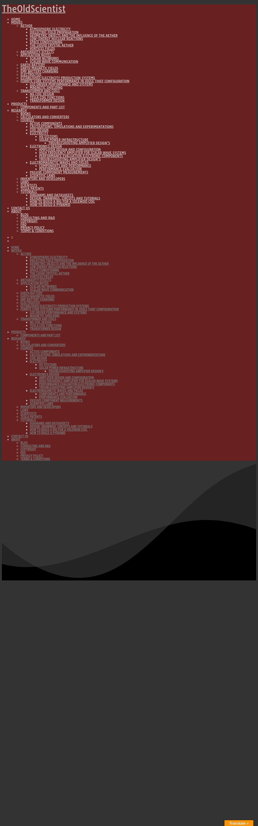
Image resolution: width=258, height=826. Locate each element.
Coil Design (39, 130)
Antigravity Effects (37, 52)
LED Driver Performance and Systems (61, 84)
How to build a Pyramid (50, 205)
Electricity (39, 133)
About (16, 211)
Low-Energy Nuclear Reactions (56, 39)
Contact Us (20, 208)
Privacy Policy (32, 228)
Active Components (46, 123)
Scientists (28, 185)
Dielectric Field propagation (54, 32)
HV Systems (48, 136)
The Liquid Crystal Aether (52, 45)
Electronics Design (46, 146)
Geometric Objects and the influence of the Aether (74, 35)
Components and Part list (42, 107)
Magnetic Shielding (46, 88)
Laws (24, 182)
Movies (17, 22)
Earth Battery (32, 65)
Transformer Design (47, 101)
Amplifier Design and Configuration (70, 149)
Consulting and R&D (37, 218)
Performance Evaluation (60, 169)
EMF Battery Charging (39, 71)
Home (15, 19)
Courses (27, 120)
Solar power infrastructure (63, 140)
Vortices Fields (42, 49)
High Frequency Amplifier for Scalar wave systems (82, 153)
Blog (24, 215)
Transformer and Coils (40, 91)
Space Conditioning (46, 42)
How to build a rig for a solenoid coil (62, 202)
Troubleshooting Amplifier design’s (79, 143)
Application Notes (35, 55)
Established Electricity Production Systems (57, 78)
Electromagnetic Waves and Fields (59, 162)
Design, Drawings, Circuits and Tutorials (65, 198)
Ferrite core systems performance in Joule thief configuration (74, 81)
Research (19, 110)
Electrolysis (30, 75)
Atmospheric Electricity (50, 29)
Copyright (28, 221)
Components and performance (65, 166)
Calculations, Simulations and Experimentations (72, 127)
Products (19, 104)
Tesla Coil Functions (47, 97)
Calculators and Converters (44, 117)
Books (25, 114)
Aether (26, 26)
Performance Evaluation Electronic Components (81, 156)
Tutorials (28, 192)
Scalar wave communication (54, 62)
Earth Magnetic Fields (39, 68)
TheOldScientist (33, 8)
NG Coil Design (42, 94)
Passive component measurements (59, 172)
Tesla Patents (32, 189)
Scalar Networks (44, 58)
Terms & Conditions (37, 231)
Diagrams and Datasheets (51, 195)
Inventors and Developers (42, 179)
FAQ (23, 224)
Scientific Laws (42, 175)
